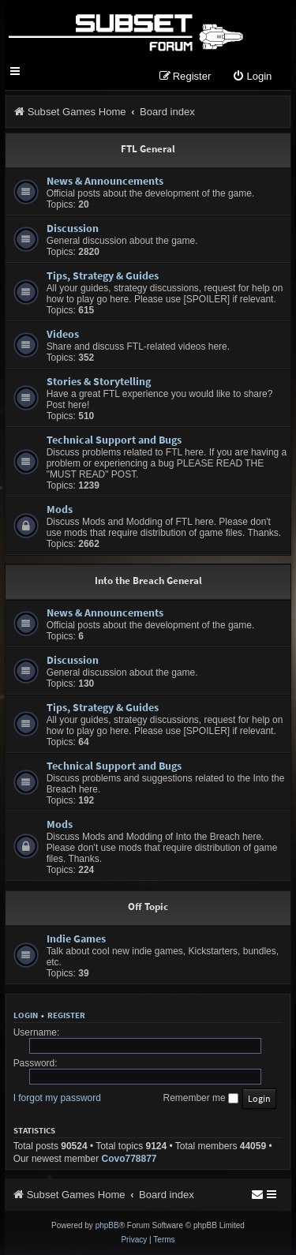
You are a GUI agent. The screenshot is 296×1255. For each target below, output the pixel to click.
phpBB (107, 1225)
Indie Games (76, 938)
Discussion (73, 228)
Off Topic (148, 906)
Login (25, 1015)
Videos (63, 334)
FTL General (148, 148)
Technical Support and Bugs (114, 440)
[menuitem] (252, 77)
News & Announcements (105, 181)
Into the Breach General (148, 580)
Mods (60, 509)
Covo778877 (129, 1158)
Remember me (200, 1097)
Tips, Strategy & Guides (103, 275)
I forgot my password (57, 1097)
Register (66, 1015)
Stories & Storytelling (99, 381)
